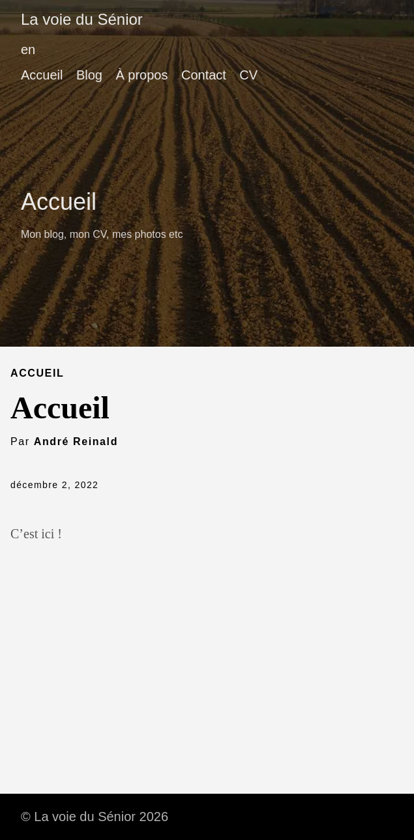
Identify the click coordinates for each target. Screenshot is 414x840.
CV (248, 75)
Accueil (42, 75)
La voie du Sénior (82, 19)
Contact (203, 75)
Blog (89, 75)
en (28, 49)
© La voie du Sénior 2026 (94, 816)
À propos (141, 75)
